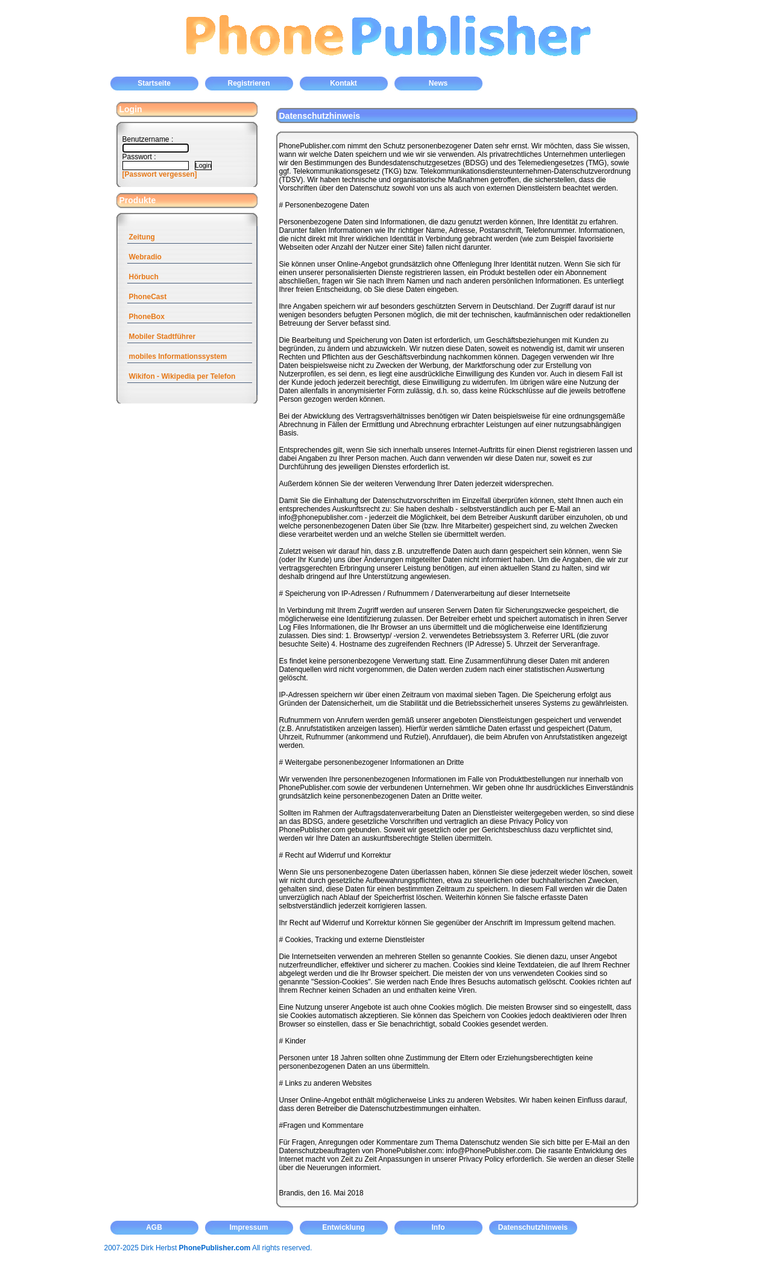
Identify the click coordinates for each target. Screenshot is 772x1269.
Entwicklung (343, 1227)
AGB (154, 1227)
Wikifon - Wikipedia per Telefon (182, 376)
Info (438, 1227)
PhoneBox (147, 316)
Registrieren (248, 83)
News (438, 83)
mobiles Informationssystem (178, 356)
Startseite (154, 83)
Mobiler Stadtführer (162, 336)
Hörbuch (144, 277)
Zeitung (142, 237)
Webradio (145, 257)
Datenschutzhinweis (533, 1227)
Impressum (248, 1227)
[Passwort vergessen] (159, 174)
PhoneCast (148, 297)
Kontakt (343, 83)
